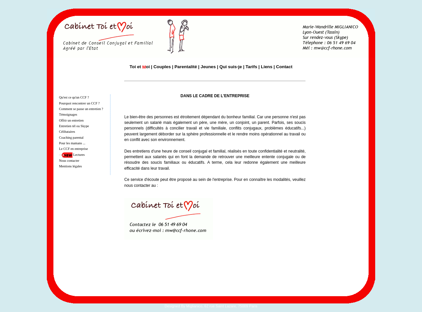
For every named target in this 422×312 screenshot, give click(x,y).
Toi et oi (140, 66)
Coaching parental (71, 137)
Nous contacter (69, 160)
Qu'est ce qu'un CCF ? (74, 97)
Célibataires (67, 131)
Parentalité (185, 66)
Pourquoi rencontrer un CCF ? (79, 103)
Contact (284, 66)
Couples (162, 66)
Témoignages (68, 114)
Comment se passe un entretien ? (81, 109)
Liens (266, 66)
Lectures (79, 154)
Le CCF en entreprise (73, 149)
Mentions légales (70, 166)
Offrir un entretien (71, 120)
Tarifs (251, 66)
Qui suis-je (231, 66)
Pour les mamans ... (72, 143)
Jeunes (208, 66)
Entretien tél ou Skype (74, 126)
